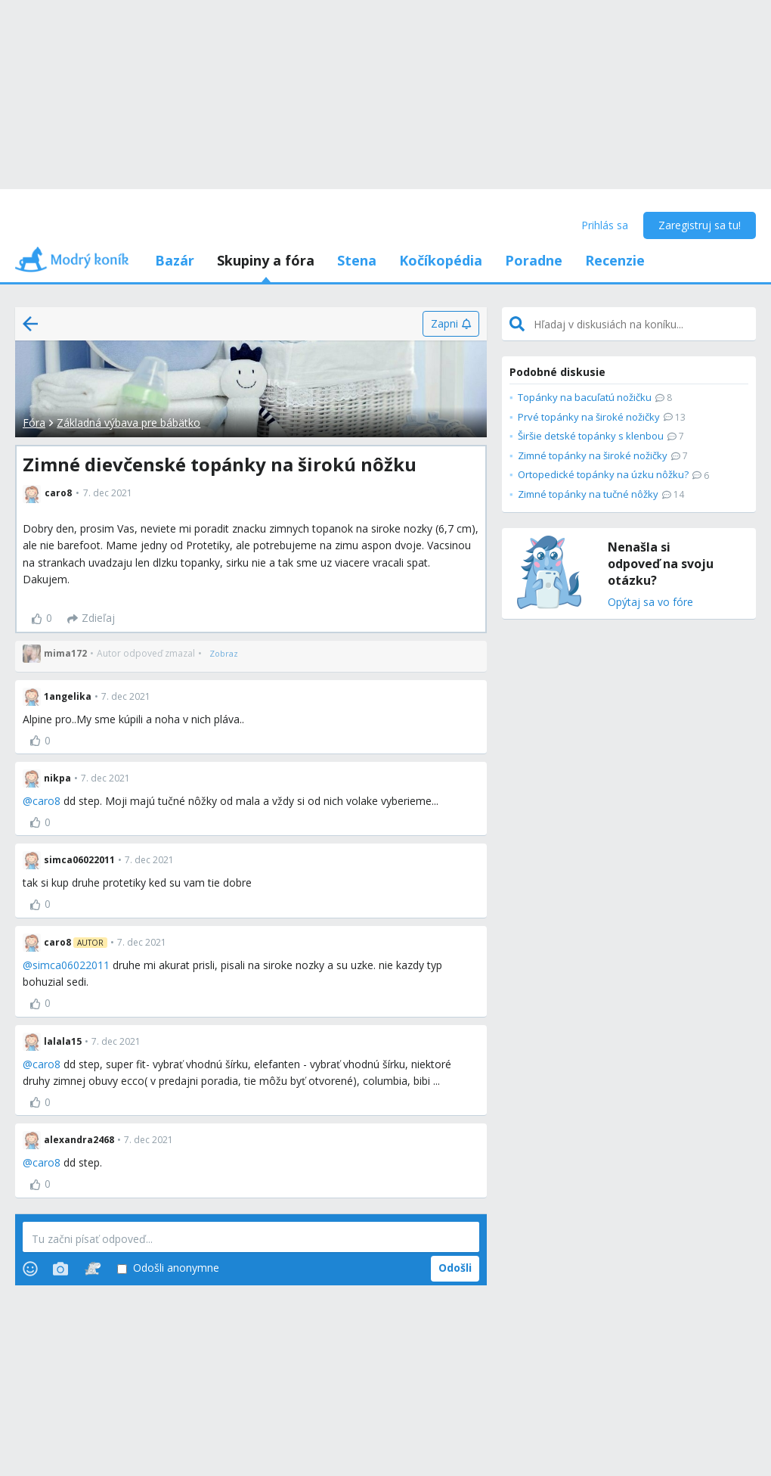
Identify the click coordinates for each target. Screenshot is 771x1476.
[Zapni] (451, 324)
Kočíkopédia (440, 260)
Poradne (533, 260)
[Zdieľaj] (91, 619)
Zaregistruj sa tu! (699, 225)
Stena (356, 260)
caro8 (46, 801)
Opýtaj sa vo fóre (650, 602)
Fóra (34, 422)
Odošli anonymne (168, 1268)
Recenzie (615, 260)
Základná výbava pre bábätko (128, 422)
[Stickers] (93, 1269)
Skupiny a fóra (265, 260)
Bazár (174, 260)
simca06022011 (71, 965)
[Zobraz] (224, 654)
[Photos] (60, 1269)
